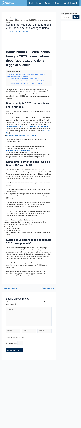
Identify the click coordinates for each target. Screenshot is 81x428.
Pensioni (39, 3)
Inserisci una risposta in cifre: (16, 338)
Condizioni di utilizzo (35, 401)
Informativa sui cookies (36, 414)
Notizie (31, 3)
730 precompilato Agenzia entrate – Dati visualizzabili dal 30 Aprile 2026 (70, 71)
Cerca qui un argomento (69, 14)
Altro (58, 401)
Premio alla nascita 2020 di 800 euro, (18, 150)
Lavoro (59, 394)
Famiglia (59, 388)
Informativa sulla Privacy (36, 412)
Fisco (58, 392)
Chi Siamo (56, 3)
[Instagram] (41, 423)
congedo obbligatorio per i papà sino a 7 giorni (21, 135)
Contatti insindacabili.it (70, 3)
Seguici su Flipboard (35, 406)
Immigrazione (61, 399)
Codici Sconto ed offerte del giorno (40, 408)
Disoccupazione (62, 390)
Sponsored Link (33, 389)
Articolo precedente (9, 288)
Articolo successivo (48, 288)
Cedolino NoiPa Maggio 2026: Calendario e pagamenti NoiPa (68, 79)
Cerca (76, 17)
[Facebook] (35, 421)
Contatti (31, 395)
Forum (47, 3)
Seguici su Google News (36, 404)
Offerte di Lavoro (34, 410)
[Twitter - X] (45, 421)
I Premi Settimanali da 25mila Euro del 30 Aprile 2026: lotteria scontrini (69, 63)
